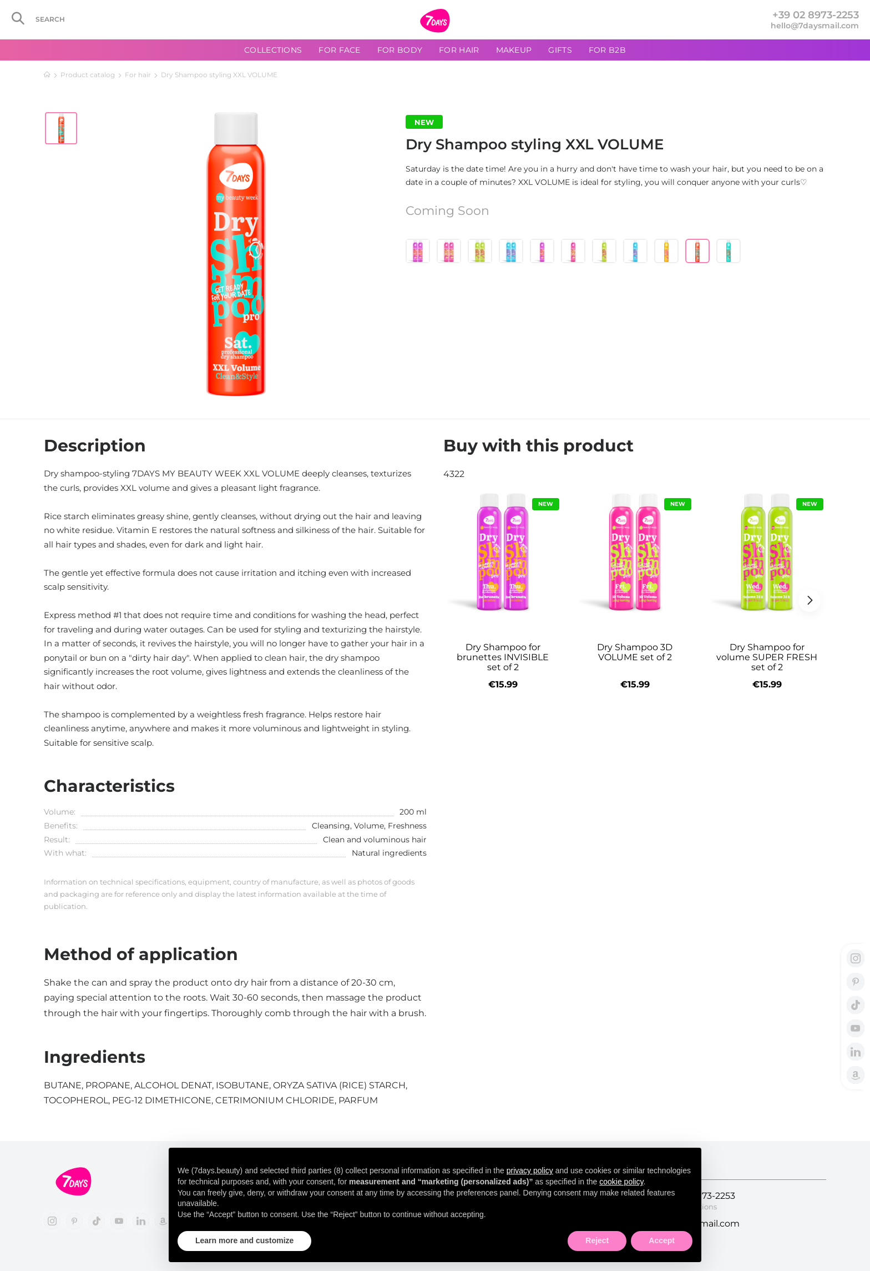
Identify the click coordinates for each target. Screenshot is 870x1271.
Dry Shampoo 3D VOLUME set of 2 (634, 652)
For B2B (607, 50)
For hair (138, 75)
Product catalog (87, 75)
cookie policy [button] (621, 1181)
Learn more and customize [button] (244, 1240)
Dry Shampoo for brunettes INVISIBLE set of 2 (503, 657)
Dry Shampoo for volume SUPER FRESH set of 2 (766, 657)
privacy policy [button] (530, 1170)
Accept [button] (662, 1240)
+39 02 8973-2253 (815, 15)
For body (399, 50)
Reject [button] (597, 1240)
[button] (809, 601)
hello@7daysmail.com (815, 26)
